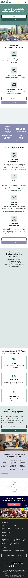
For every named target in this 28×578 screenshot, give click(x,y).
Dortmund (13, 465)
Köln (4, 466)
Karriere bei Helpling (5, 528)
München (5, 463)
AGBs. (20, 190)
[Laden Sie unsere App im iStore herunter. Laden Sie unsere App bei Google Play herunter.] (20, 563)
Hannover (13, 466)
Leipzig (13, 463)
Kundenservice (14, 396)
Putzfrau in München (5, 540)
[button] (21, 2)
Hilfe (15, 531)
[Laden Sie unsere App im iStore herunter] (14, 563)
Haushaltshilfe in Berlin (6, 542)
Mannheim (22, 461)
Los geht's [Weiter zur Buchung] (14, 19)
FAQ (15, 529)
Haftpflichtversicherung (18, 528)
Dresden (13, 468)
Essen (21, 468)
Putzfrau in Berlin (4, 538)
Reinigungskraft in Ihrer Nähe (20, 542)
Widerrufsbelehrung (18, 527)
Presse (2, 525)
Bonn (21, 463)
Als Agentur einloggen (19, 550)
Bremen (13, 469)
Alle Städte (4, 473)
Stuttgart (13, 462)
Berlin (4, 461)
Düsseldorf (14, 461)
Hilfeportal (14, 379)
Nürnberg (22, 462)
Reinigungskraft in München (19, 539)
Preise (2, 529)
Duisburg (22, 465)
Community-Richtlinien (6, 532)
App (2, 531)
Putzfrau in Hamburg (5, 539)
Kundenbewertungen (5, 527)
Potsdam (5, 462)
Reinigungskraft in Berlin (19, 538)
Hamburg (5, 465)
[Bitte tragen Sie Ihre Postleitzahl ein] (14, 16)
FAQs (14, 363)
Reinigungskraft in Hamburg (19, 540)
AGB (15, 525)
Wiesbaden (22, 466)
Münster (22, 469)
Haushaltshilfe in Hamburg (6, 544)
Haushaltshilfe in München (6, 543)
